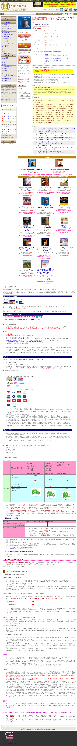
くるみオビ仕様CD (7, 53)
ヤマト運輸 (12, 547)
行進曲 (4, 64)
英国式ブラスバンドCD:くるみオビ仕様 (53, 60)
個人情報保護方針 (39, 729)
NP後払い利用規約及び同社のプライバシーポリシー (20, 340)
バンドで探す (5, 41)
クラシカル (5, 60)
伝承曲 (4, 62)
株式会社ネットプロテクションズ (27, 338)
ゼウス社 (5, 306)
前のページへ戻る (6, 726)
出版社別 (4, 81)
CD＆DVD (9, 22)
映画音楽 (4, 68)
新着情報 (4, 24)
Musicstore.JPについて (50, 729)
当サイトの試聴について (9, 743)
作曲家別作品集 (6, 39)
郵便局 (11, 548)
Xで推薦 (20, 88)
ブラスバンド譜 (9, 55)
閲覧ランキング (6, 28)
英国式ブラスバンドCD (50, 54)
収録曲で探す (5, 36)
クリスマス (5, 49)
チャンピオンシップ (7, 43)
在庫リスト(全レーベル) (8, 34)
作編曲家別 (5, 58)
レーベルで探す (6, 32)
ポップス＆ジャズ (7, 66)
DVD (3, 51)
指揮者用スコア (6, 78)
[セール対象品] (27, 189)
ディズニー (5, 70)
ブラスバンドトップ (8, 18)
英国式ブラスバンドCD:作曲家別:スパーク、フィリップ (56, 58)
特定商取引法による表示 (27, 729)
